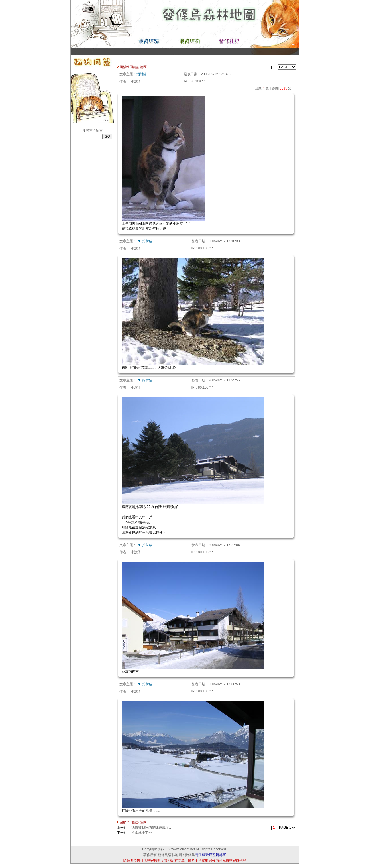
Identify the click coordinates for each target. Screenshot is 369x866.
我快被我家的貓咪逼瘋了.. (151, 828)
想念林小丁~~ (141, 833)
